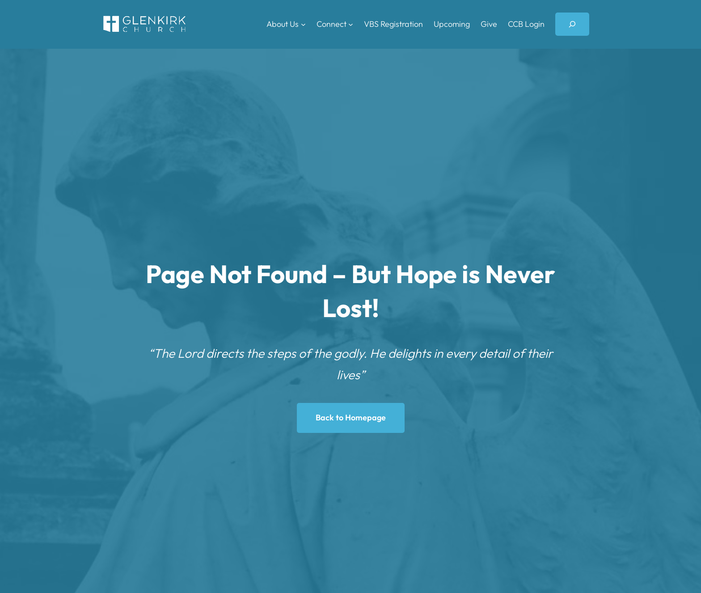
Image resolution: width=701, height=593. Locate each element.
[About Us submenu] (303, 24)
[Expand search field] (572, 24)
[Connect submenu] (350, 24)
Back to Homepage (351, 417)
